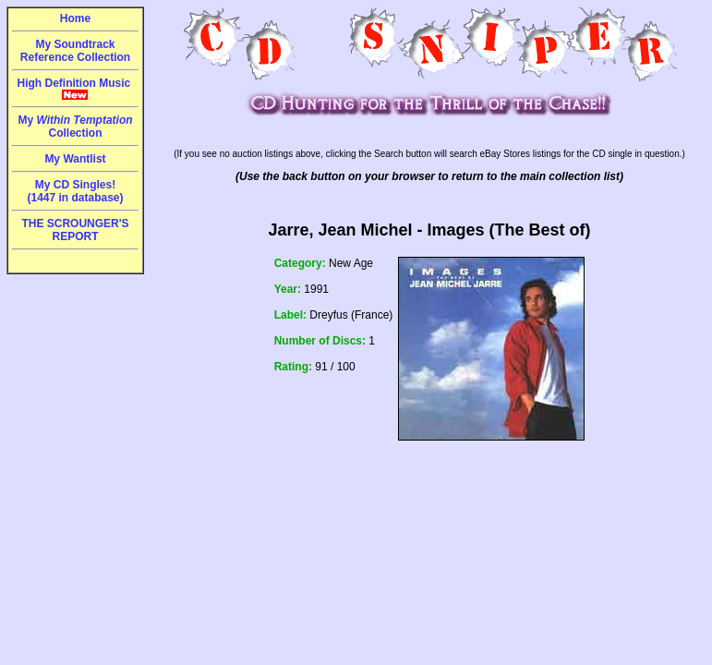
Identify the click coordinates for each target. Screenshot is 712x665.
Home (75, 18)
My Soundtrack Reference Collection (75, 51)
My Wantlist (74, 158)
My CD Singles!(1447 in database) (75, 191)
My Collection (75, 126)
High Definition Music (76, 89)
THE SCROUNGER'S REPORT (74, 230)
